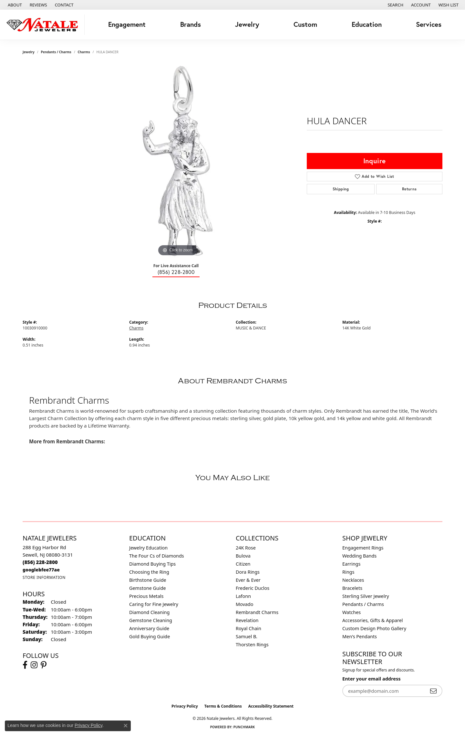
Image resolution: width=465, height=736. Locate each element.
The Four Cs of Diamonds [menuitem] (156, 556)
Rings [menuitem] (348, 572)
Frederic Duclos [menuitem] (252, 588)
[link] (14, 5)
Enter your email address (371, 678)
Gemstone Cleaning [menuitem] (150, 620)
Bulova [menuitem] (243, 556)
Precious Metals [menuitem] (146, 596)
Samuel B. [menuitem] (246, 636)
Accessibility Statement (271, 706)
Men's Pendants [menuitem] (359, 636)
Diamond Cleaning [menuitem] (149, 612)
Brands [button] (190, 24)
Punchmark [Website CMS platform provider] (244, 727)
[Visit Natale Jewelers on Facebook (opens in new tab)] (25, 665)
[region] (177, 161)
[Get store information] (44, 577)
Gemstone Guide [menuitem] (147, 588)
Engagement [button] (127, 24)
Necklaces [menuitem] (353, 580)
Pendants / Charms (56, 52)
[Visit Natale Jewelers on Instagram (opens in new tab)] (34, 665)
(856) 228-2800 (176, 271)
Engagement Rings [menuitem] (363, 548)
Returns (409, 189)
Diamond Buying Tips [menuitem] (152, 564)
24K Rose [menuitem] (246, 548)
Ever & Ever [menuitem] (248, 580)
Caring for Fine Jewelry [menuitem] (153, 604)
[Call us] (41, 570)
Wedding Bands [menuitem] (359, 556)
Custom (305, 24)
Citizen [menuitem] (243, 564)
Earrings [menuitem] (351, 564)
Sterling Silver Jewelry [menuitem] (365, 596)
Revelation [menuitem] (247, 620)
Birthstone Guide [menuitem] (147, 580)
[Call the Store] (40, 562)
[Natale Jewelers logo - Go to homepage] (44, 25)
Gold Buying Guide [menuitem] (149, 636)
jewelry (29, 52)
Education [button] (367, 24)
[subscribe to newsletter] (433, 691)
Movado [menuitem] (244, 604)
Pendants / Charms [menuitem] (363, 604)
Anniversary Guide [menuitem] (149, 628)
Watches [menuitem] (351, 612)
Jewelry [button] (247, 24)
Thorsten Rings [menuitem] (252, 644)
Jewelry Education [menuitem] (148, 548)
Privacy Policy (184, 706)
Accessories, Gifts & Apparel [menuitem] (372, 620)
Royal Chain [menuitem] (248, 628)
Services (428, 24)
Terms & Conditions (223, 706)
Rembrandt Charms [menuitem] (257, 612)
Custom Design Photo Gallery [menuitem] (374, 628)
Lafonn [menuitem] (243, 596)
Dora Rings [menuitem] (248, 572)
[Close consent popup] (126, 726)
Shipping (341, 189)
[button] (394, 5)
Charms (84, 52)
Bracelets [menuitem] (352, 588)
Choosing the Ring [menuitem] (149, 572)
